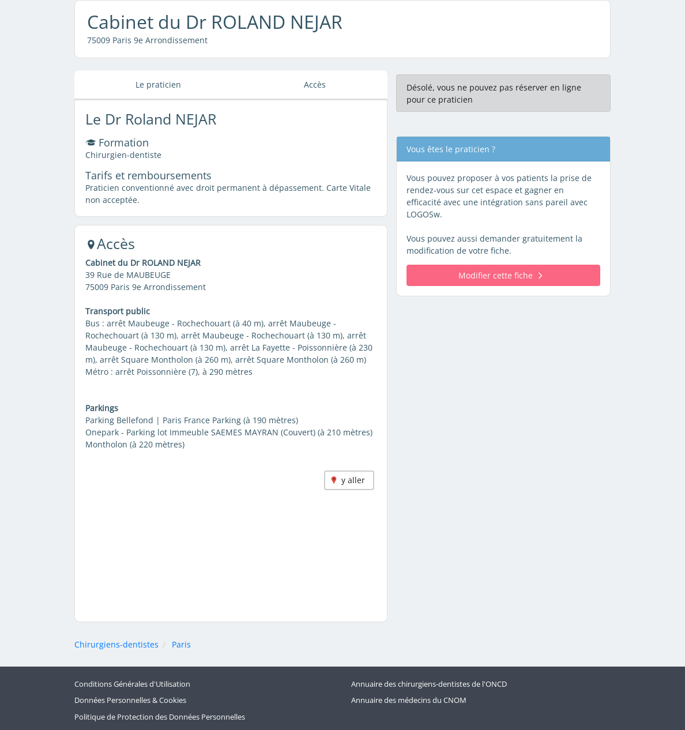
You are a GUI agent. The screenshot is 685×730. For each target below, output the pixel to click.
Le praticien (158, 84)
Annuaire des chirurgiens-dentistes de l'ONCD (429, 684)
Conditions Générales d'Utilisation (132, 684)
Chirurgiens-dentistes (116, 644)
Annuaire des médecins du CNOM (408, 700)
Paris (181, 644)
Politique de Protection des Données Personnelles (159, 717)
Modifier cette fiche (500, 275)
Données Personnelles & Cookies (130, 700)
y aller (353, 480)
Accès (315, 84)
